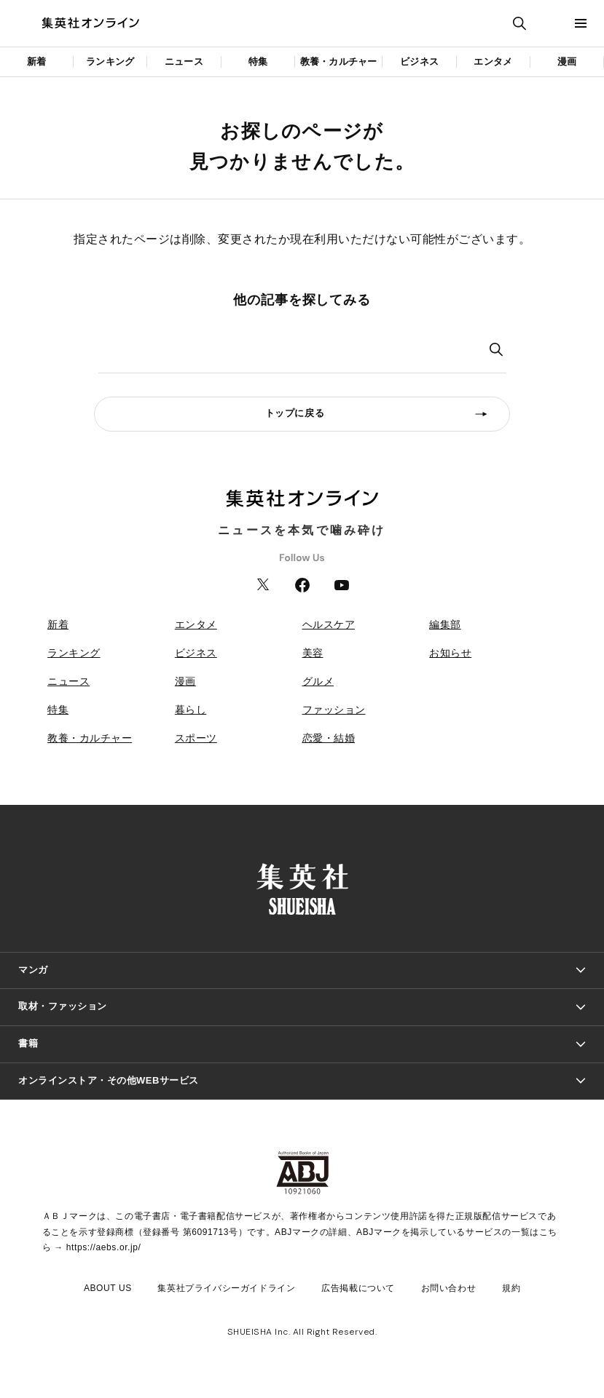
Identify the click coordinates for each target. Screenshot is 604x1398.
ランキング (110, 61)
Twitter (263, 585)
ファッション (334, 709)
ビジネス (419, 61)
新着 (36, 61)
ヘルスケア (329, 624)
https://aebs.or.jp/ (103, 1247)
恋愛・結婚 (329, 738)
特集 (257, 61)
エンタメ (493, 61)
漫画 (566, 61)
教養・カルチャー (338, 61)
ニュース (184, 61)
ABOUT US (108, 1288)
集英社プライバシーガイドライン (226, 1288)
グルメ (318, 681)
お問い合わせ (448, 1288)
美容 (312, 653)
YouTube (341, 585)
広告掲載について (358, 1288)
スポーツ (196, 738)
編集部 (445, 624)
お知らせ (450, 653)
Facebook (302, 585)
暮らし (191, 709)
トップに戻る (295, 413)
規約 (511, 1288)
